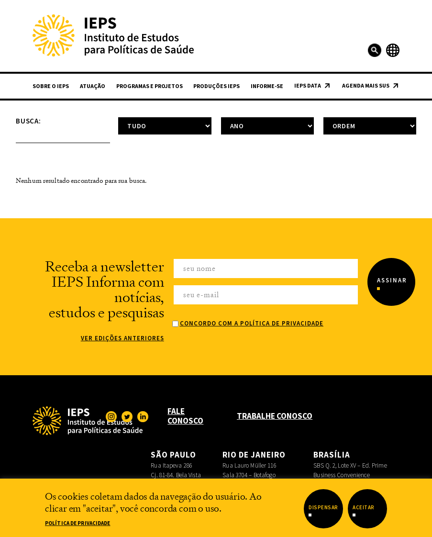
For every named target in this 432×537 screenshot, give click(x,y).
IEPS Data (307, 85)
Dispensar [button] (323, 507)
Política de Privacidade (78, 523)
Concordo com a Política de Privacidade (251, 323)
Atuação (92, 86)
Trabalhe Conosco (274, 416)
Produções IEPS (216, 86)
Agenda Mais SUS (365, 85)
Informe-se (267, 86)
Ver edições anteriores (122, 338)
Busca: (28, 120)
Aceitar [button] (364, 507)
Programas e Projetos (149, 86)
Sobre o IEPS (51, 86)
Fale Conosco (185, 415)
